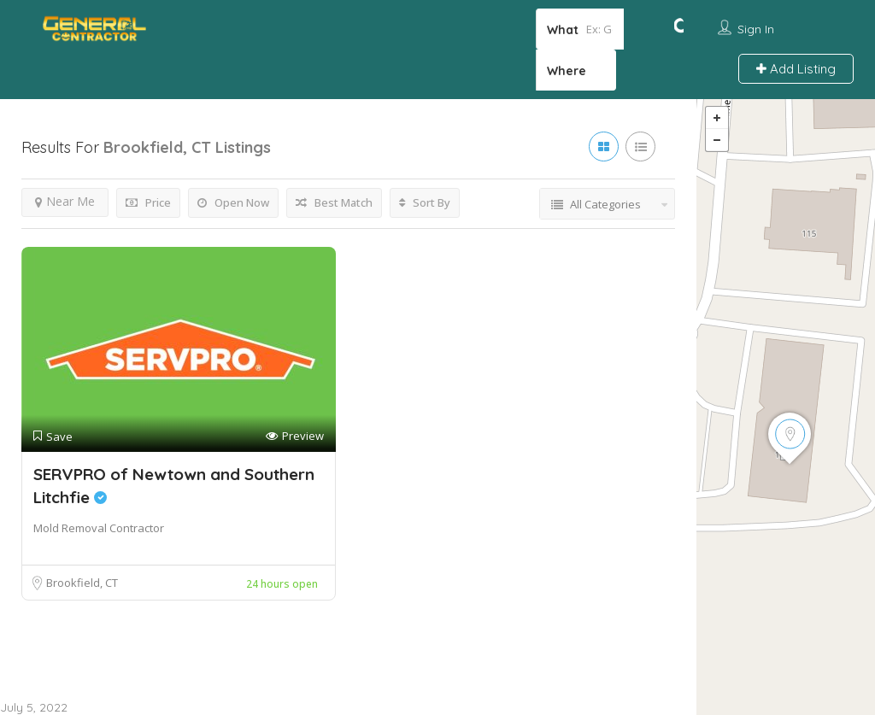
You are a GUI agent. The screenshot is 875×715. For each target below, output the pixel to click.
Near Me (65, 203)
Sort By (424, 204)
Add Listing (796, 69)
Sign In (755, 29)
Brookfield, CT (82, 584)
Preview (295, 437)
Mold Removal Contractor (98, 529)
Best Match (334, 204)
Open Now (233, 204)
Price (148, 204)
